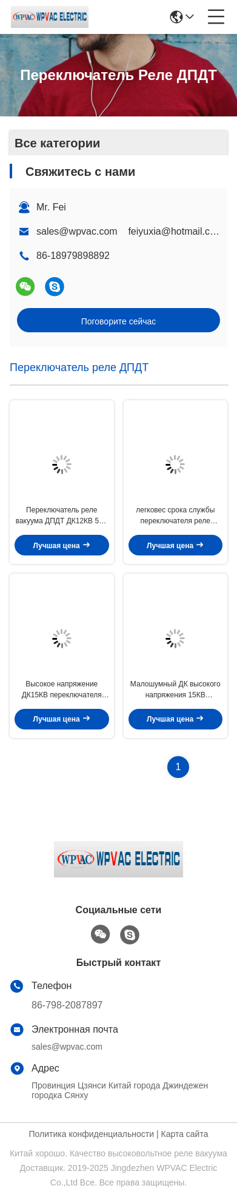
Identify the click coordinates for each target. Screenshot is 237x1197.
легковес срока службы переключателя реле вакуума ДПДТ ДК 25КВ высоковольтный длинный (175, 516)
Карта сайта (184, 1134)
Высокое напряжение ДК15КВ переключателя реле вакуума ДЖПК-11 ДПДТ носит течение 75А (61, 690)
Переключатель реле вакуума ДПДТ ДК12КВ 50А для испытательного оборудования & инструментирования (62, 516)
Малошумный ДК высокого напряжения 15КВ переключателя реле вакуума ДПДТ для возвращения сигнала (175, 690)
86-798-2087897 (67, 1005)
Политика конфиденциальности (92, 1134)
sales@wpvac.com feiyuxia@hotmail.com (129, 231)
